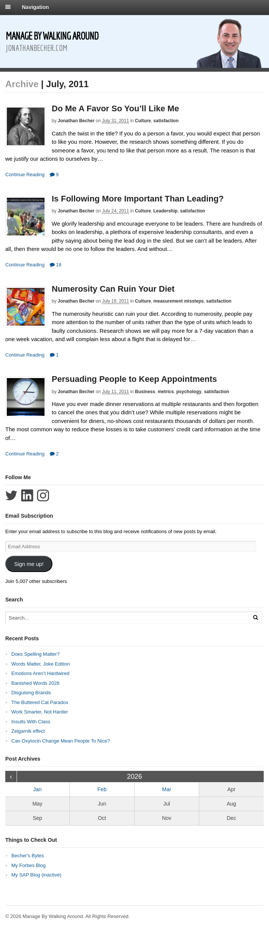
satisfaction (166, 120)
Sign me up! (28, 564)
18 (55, 265)
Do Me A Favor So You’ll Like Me (115, 108)
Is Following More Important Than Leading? (138, 198)
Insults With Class (30, 721)
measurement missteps (179, 301)
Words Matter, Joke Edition (40, 664)
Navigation (35, 7)
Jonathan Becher (76, 120)
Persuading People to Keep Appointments (134, 379)
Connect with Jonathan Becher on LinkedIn (27, 495)
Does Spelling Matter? (35, 654)
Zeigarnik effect (28, 731)
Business (145, 391)
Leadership (166, 211)
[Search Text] (117, 618)
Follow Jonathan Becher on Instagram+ (43, 495)
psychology (188, 391)
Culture (143, 120)
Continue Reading (25, 174)
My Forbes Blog (28, 865)
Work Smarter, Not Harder (39, 712)
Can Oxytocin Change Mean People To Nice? (60, 741)
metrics (166, 391)
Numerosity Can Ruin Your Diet (113, 289)
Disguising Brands (31, 692)
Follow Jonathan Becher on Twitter (11, 495)
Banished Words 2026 (35, 683)
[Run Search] (255, 617)
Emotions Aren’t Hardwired (40, 673)
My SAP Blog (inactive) (36, 875)
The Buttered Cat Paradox (39, 702)
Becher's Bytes (27, 855)
